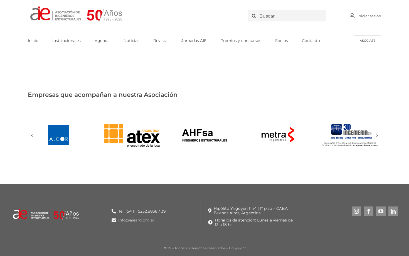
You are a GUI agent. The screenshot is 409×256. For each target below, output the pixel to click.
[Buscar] (288, 15)
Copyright (237, 248)
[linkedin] (393, 211)
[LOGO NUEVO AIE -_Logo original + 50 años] (76, 8)
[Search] (253, 15)
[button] (32, 135)
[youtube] (381, 211)
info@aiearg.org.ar (136, 220)
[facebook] (368, 211)
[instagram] (356, 211)
